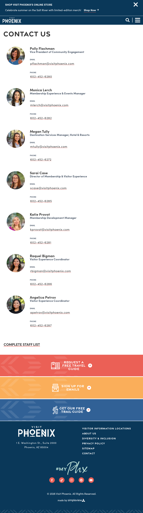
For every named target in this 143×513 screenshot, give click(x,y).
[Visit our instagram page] (71, 480)
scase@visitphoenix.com (48, 188)
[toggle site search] (127, 20)
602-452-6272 (40, 159)
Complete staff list (22, 344)
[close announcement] (136, 4)
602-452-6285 (41, 201)
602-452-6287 (41, 325)
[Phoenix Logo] (12, 20)
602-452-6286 (41, 284)
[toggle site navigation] (137, 20)
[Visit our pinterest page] (81, 480)
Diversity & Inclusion (99, 438)
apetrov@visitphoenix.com (50, 312)
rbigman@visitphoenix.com (50, 271)
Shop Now (90, 10)
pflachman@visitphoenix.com (52, 63)
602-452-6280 (41, 76)
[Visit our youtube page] (91, 480)
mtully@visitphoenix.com (48, 146)
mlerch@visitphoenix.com (49, 105)
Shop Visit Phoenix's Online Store (28, 4)
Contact (88, 453)
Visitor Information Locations (106, 428)
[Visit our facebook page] (52, 480)
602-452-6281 (40, 242)
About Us (89, 433)
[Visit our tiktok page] (62, 480)
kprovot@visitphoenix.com (50, 229)
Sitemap (88, 448)
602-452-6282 (41, 118)
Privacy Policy (93, 443)
